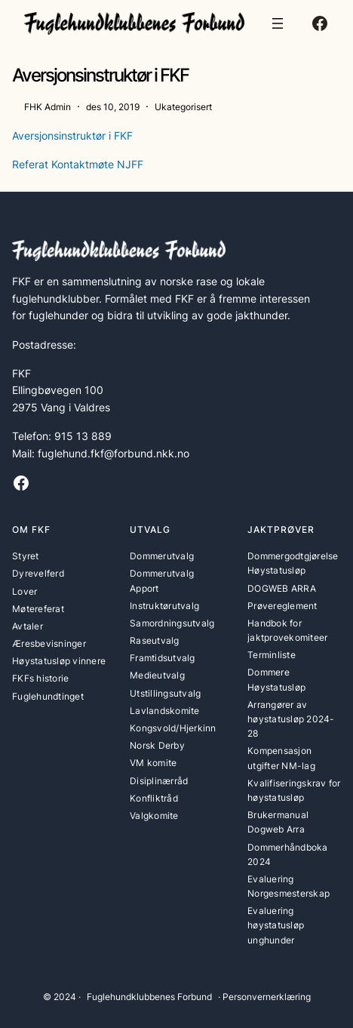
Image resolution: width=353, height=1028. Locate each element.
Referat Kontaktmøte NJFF (77, 164)
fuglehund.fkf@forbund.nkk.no (113, 453)
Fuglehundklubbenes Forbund (149, 996)
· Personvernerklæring (264, 996)
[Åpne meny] (278, 23)
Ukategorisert (183, 106)
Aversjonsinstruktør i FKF (72, 135)
